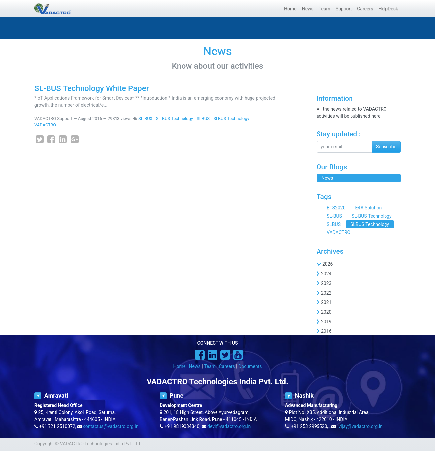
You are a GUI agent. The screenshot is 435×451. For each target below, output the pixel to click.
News (195, 366)
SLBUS (203, 118)
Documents (250, 366)
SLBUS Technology (231, 118)
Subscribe (386, 146)
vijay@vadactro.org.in (360, 426)
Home (179, 366)
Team (210, 366)
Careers (227, 366)
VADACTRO (45, 124)
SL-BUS (145, 118)
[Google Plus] (75, 139)
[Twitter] (40, 139)
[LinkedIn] (63, 139)
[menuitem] (290, 9)
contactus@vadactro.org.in (111, 426)
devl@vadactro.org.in (229, 426)
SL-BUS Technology (174, 118)
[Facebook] (51, 139)
